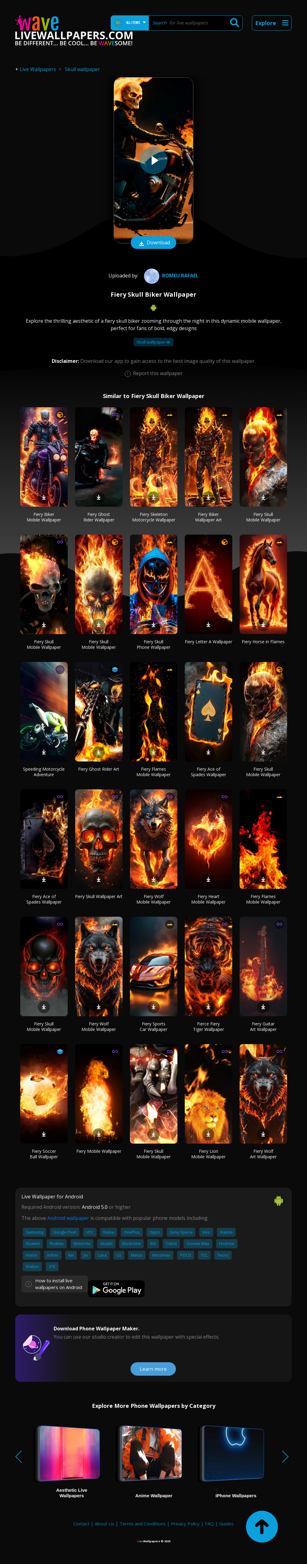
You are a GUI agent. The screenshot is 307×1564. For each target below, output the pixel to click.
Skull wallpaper (82, 69)
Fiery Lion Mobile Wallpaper (208, 1154)
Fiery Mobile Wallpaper (98, 1151)
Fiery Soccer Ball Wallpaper (44, 1154)
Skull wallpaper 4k (153, 342)
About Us (104, 1524)
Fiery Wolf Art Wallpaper (263, 1154)
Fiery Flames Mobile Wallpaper (153, 771)
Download (153, 243)
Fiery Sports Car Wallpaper (153, 1026)
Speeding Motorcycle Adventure (44, 771)
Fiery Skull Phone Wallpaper (153, 644)
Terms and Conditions (142, 1524)
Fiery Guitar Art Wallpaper (263, 1026)
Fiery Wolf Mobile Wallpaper (153, 899)
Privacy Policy (185, 1524)
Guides (226, 1524)
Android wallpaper (68, 1218)
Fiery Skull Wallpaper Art (99, 896)
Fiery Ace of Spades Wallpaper (208, 771)
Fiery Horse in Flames (263, 642)
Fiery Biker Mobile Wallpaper (44, 517)
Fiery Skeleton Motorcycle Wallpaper (153, 517)
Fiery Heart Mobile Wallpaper (208, 899)
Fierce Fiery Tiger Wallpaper (208, 1026)
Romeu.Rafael (170, 275)
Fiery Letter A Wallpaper (208, 642)
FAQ (209, 1524)
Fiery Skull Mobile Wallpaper (263, 517)
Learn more (153, 1369)
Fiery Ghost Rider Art (98, 769)
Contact (81, 1524)
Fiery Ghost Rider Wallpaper (98, 517)
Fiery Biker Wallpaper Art (208, 517)
